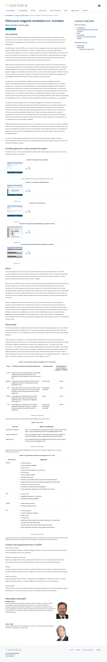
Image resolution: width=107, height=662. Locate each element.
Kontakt (85, 10)
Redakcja (78, 649)
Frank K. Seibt (80, 47)
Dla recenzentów (55, 10)
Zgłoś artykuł (75, 10)
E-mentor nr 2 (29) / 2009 (21, 15)
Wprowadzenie (81, 28)
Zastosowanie (80, 35)
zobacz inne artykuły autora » (87, 49)
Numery (33, 10)
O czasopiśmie (22, 10)
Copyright (98, 649)
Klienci (78, 33)
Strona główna (10, 10)
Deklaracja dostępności (88, 649)
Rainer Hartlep (80, 45)
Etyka (66, 10)
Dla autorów (43, 10)
